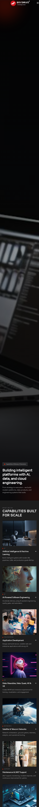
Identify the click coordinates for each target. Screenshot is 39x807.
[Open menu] (38, 3)
